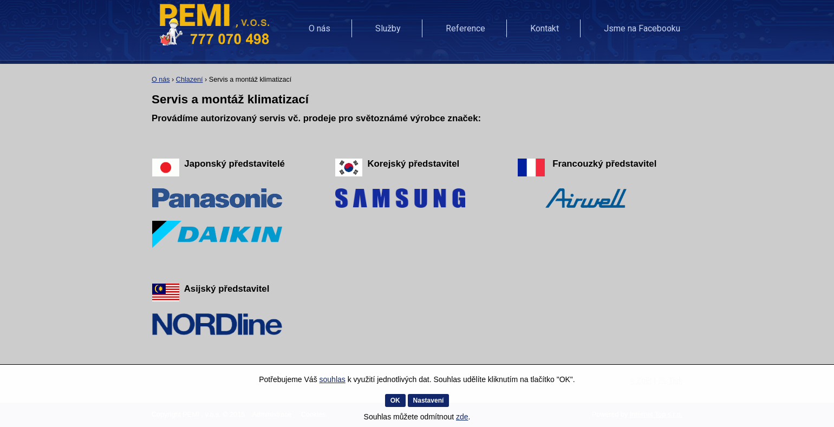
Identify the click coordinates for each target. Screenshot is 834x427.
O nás (319, 28)
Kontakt (544, 28)
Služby (388, 28)
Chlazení (189, 79)
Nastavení (428, 400)
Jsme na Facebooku (642, 28)
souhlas (333, 379)
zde (462, 416)
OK (395, 400)
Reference (465, 28)
